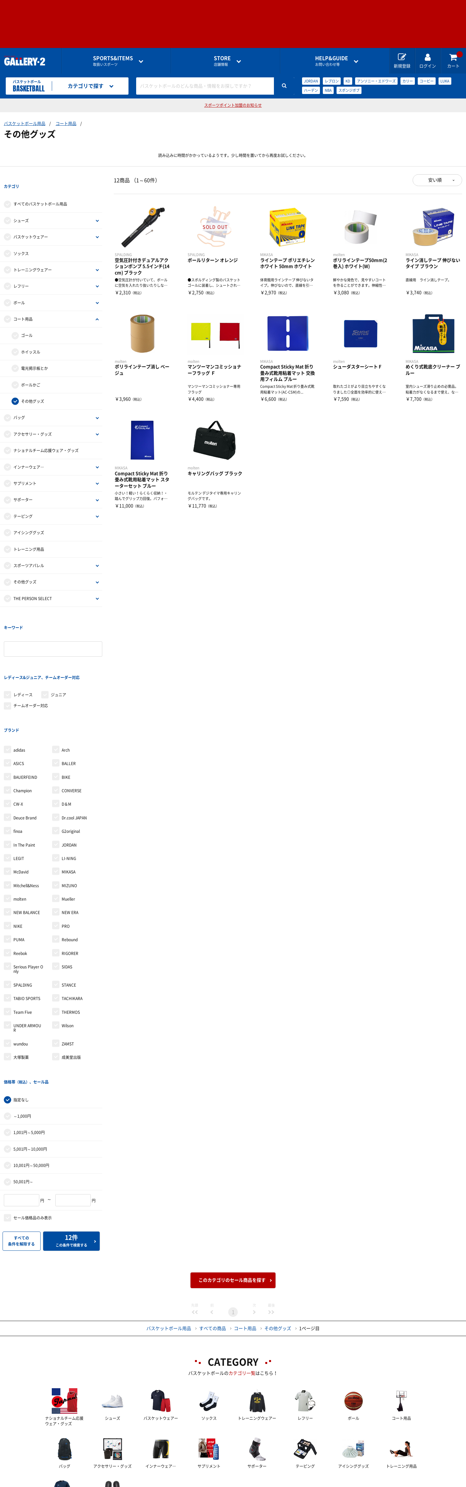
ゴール (27, 323)
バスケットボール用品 (24, 123)
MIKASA (68, 820)
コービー (427, 81)
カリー (407, 81)
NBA (328, 90)
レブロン (332, 81)
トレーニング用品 (28, 536)
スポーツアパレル (28, 552)
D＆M (66, 752)
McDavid (20, 820)
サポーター (23, 487)
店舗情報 (222, 61)
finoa (17, 779)
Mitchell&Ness (26, 833)
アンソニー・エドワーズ (376, 81)
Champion (22, 738)
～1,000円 (22, 1051)
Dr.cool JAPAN (74, 766)
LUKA (444, 81)
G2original (71, 779)
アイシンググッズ (28, 519)
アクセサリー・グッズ (32, 421)
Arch (66, 698)
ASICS (18, 711)
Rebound (70, 887)
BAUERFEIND (25, 725)
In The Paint (24, 792)
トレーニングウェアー (32, 257)
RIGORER (70, 901)
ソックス (21, 240)
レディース (23, 656)
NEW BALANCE (26, 860)
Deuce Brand (24, 766)
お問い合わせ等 (331, 61)
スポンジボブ (349, 90)
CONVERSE (72, 738)
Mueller (68, 847)
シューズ (21, 207)
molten (19, 847)
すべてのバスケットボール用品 (40, 191)
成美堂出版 (71, 1005)
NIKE (17, 874)
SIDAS (67, 915)
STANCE (69, 933)
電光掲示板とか (34, 355)
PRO (66, 874)
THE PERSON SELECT (32, 585)
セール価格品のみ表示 (32, 1152)
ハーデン (311, 90)
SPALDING (22, 933)
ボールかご (30, 372)
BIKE (66, 725)
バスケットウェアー (30, 224)
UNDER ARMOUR (27, 976)
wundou (20, 992)
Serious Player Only (28, 917)
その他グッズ (32, 388)
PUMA (18, 887)
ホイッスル (30, 339)
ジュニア (58, 656)
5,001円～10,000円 (30, 1084)
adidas (19, 698)
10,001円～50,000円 (31, 1100)
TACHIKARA (72, 946)
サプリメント (24, 470)
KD (348, 81)
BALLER (69, 711)
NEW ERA (70, 860)
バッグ (19, 405)
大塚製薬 (21, 1005)
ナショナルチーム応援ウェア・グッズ (46, 437)
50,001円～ (23, 1117)
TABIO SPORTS (26, 946)
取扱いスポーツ (113, 61)
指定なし (21, 1035)
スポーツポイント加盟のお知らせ (233, 105)
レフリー (21, 273)
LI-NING (69, 806)
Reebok (20, 901)
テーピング (23, 503)
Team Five (22, 960)
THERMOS (71, 960)
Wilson (68, 973)
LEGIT (18, 806)
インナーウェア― (28, 454)
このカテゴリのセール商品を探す (232, 1215)
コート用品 (66, 123)
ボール (19, 290)
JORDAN (311, 81)
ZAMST (68, 992)
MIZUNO (69, 833)
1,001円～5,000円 (29, 1067)
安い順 (435, 180)
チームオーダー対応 (30, 667)
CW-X (18, 752)
